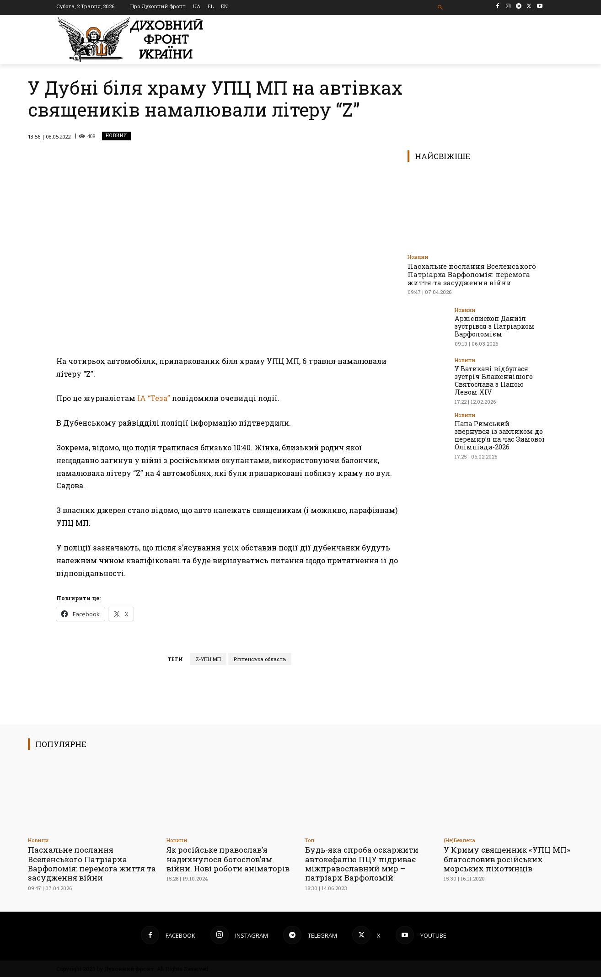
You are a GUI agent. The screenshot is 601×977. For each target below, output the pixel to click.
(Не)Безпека (459, 840)
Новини (116, 136)
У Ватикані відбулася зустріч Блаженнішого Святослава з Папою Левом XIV (493, 380)
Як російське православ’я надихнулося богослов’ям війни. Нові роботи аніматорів (228, 859)
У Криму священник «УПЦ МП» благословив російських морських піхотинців (507, 859)
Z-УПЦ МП (208, 659)
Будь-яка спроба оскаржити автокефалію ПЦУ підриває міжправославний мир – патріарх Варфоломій (362, 863)
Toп (309, 840)
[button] (440, 7)
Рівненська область (260, 659)
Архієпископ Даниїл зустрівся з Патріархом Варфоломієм (494, 326)
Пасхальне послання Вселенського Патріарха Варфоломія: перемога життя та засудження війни (472, 274)
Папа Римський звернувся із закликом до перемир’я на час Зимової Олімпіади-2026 (499, 434)
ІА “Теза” (153, 398)
